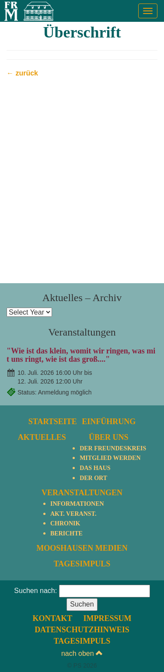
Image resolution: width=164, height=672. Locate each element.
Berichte (66, 533)
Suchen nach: (35, 590)
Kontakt (53, 618)
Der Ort (93, 478)
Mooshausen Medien (82, 548)
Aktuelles (42, 437)
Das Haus (95, 468)
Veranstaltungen (82, 492)
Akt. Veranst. (73, 514)
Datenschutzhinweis (82, 629)
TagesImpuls (82, 563)
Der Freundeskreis (113, 448)
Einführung (109, 421)
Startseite (52, 421)
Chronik (65, 523)
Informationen (77, 504)
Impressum (107, 618)
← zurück (22, 73)
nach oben (82, 653)
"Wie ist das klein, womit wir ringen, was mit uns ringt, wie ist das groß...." (81, 355)
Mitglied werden (110, 458)
